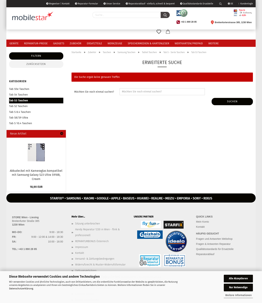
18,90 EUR (36, 187)
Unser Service (112, 3)
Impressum (81, 247)
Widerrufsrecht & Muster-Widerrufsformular (100, 264)
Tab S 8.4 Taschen (20, 112)
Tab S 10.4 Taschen (20, 123)
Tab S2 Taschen (18, 106)
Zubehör (75, 43)
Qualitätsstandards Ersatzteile (196, 3)
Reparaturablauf (205, 254)
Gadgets (58, 43)
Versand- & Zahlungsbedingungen (94, 258)
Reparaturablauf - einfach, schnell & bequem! (150, 3)
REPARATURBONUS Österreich (92, 241)
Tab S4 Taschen (18, 94)
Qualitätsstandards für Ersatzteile (215, 249)
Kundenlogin (246, 3)
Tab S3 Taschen (18, 100)
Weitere (213, 43)
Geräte (14, 43)
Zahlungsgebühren (85, 270)
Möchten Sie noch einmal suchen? (94, 91)
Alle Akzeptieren (238, 278)
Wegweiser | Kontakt (58, 3)
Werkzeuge (115, 43)
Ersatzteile (94, 43)
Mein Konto (202, 221)
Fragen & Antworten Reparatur (213, 243)
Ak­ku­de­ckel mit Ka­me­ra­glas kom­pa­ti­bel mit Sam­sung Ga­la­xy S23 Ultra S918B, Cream (36, 175)
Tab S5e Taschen (19, 89)
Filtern (36, 55)
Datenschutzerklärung (21, 288)
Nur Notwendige (238, 287)
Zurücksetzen (36, 64)
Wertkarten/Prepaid (189, 43)
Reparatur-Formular (86, 3)
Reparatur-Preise (36, 43)
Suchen (232, 101)
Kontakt (79, 253)
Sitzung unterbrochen (87, 223)
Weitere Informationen (238, 295)
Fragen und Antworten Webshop (214, 238)
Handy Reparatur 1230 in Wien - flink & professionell (97, 232)
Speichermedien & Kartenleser (148, 43)
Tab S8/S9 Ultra (18, 117)
